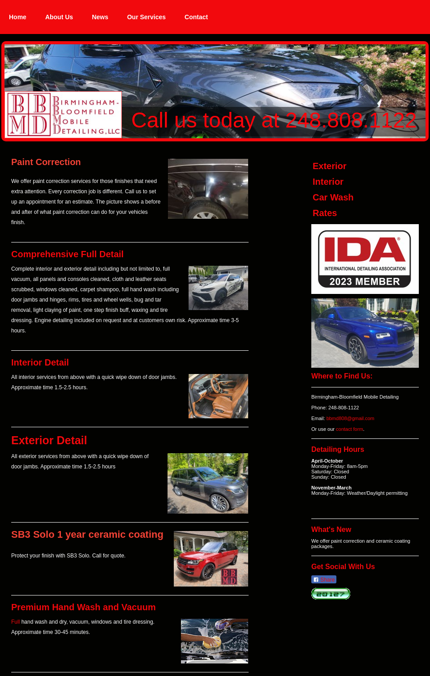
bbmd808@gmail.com (350, 418)
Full (15, 622)
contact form (349, 429)
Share (324, 580)
